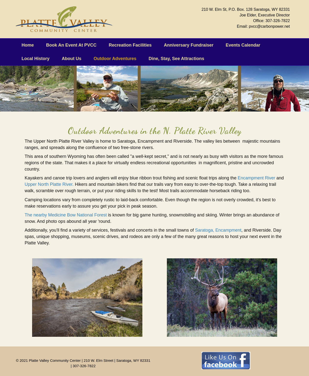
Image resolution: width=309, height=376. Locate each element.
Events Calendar (243, 45)
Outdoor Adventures (115, 58)
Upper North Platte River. (49, 184)
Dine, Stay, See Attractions (176, 58)
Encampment (228, 230)
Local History (35, 58)
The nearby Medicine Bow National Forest (66, 215)
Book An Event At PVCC (71, 45)
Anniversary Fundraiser (188, 45)
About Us (71, 58)
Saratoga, (204, 230)
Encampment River (256, 177)
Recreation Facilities (130, 45)
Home (28, 45)
